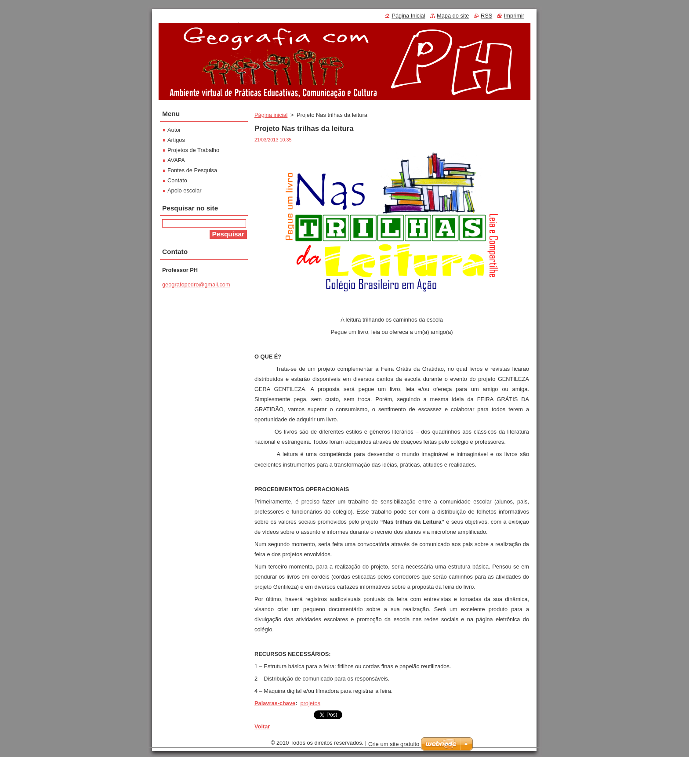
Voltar (262, 726)
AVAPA (176, 160)
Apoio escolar (184, 190)
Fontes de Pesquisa (192, 170)
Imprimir (514, 15)
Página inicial (270, 115)
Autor (174, 130)
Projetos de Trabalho (193, 150)
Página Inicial (408, 15)
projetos (310, 703)
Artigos (176, 140)
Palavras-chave (274, 703)
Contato (177, 180)
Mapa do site (453, 15)
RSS (486, 15)
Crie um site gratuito (393, 744)
